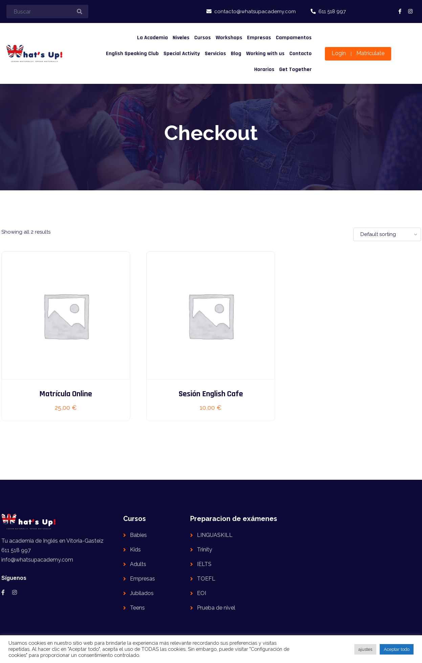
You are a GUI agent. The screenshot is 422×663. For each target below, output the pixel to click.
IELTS (204, 564)
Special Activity (181, 53)
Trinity (204, 549)
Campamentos (294, 37)
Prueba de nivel (216, 608)
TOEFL (206, 578)
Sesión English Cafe (211, 394)
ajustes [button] (365, 649)
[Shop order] (387, 234)
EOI (201, 593)
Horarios (264, 69)
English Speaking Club (132, 53)
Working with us (265, 53)
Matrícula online (65, 394)
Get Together (295, 69)
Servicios (215, 53)
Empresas (259, 37)
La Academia (152, 37)
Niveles (181, 37)
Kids (135, 549)
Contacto (300, 53)
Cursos (202, 37)
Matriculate (370, 53)
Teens (137, 608)
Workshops (229, 37)
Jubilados (142, 593)
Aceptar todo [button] (396, 649)
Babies (138, 535)
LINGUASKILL (214, 535)
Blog (236, 53)
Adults (138, 564)
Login (339, 53)
